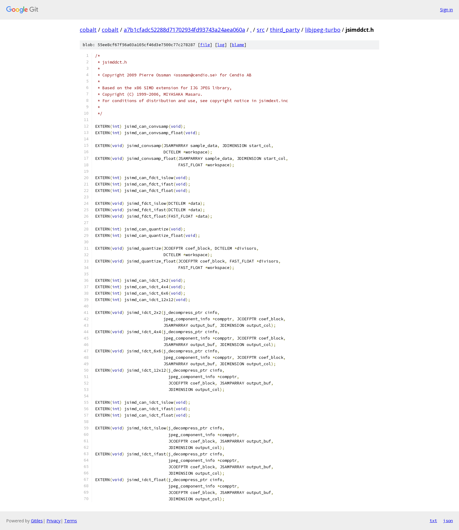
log (221, 44)
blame (238, 44)
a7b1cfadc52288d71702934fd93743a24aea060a (184, 29)
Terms (70, 521)
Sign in (446, 10)
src (261, 29)
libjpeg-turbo (322, 29)
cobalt (88, 29)
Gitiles (37, 521)
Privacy (53, 521)
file (205, 44)
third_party (285, 29)
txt (433, 520)
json (448, 520)
